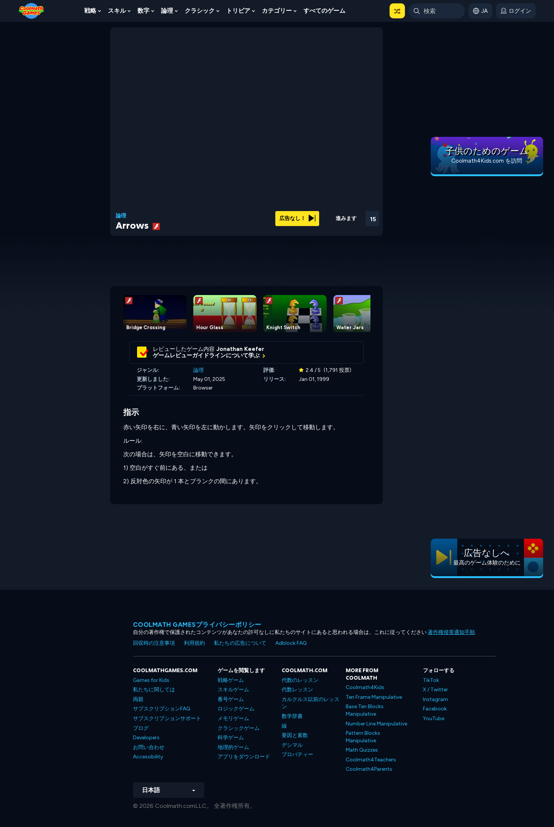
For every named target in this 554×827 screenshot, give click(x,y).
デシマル (292, 745)
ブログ (141, 728)
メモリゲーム (233, 718)
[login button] (516, 10)
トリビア (238, 10)
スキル (117, 10)
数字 (143, 10)
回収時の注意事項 (154, 643)
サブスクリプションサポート (167, 718)
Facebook (435, 709)
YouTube (433, 718)
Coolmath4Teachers (371, 760)
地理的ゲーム (233, 747)
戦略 (90, 10)
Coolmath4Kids (365, 687)
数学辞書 (292, 716)
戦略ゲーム (231, 680)
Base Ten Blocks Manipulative (365, 710)
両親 (138, 699)
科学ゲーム (231, 737)
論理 (167, 10)
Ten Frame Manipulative (374, 697)
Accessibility (148, 757)
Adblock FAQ (291, 643)
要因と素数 (295, 735)
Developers (146, 737)
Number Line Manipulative (376, 724)
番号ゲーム (231, 699)
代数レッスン (297, 689)
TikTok (431, 680)
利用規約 (194, 643)
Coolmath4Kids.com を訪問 (486, 160)
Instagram (435, 699)
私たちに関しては (154, 689)
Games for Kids (151, 680)
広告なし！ (297, 218)
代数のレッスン (300, 680)
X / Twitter (435, 689)
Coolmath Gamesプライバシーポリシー (197, 624)
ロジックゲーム (236, 709)
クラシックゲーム (239, 728)
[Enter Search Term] (437, 10)
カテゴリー (277, 10)
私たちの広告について (240, 643)
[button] (397, 10)
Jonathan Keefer (240, 349)
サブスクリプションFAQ (161, 709)
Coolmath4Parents (369, 769)
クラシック (200, 10)
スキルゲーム (233, 689)
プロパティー (297, 754)
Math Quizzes (362, 750)
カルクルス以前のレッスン (310, 703)
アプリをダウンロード (244, 757)
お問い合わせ (148, 747)
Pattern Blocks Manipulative (363, 737)
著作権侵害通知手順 (451, 632)
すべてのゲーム (324, 10)
